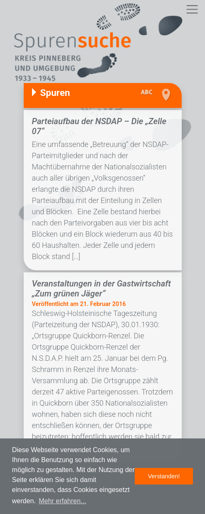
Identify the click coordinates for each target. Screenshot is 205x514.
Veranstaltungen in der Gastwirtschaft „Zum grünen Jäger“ (101, 289)
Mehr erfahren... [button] (62, 500)
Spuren (55, 92)
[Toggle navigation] (192, 9)
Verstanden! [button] (164, 476)
